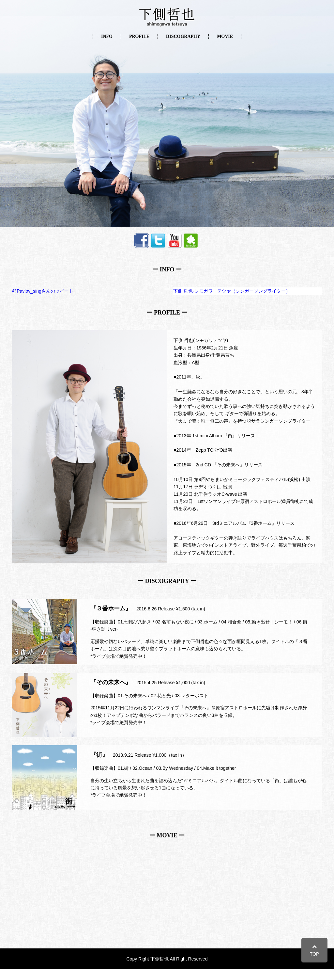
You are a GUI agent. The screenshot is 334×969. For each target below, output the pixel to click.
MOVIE (225, 36)
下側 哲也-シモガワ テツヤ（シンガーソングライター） (231, 291)
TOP (314, 950)
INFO (107, 36)
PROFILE (139, 36)
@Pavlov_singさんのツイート (42, 291)
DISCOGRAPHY (183, 36)
